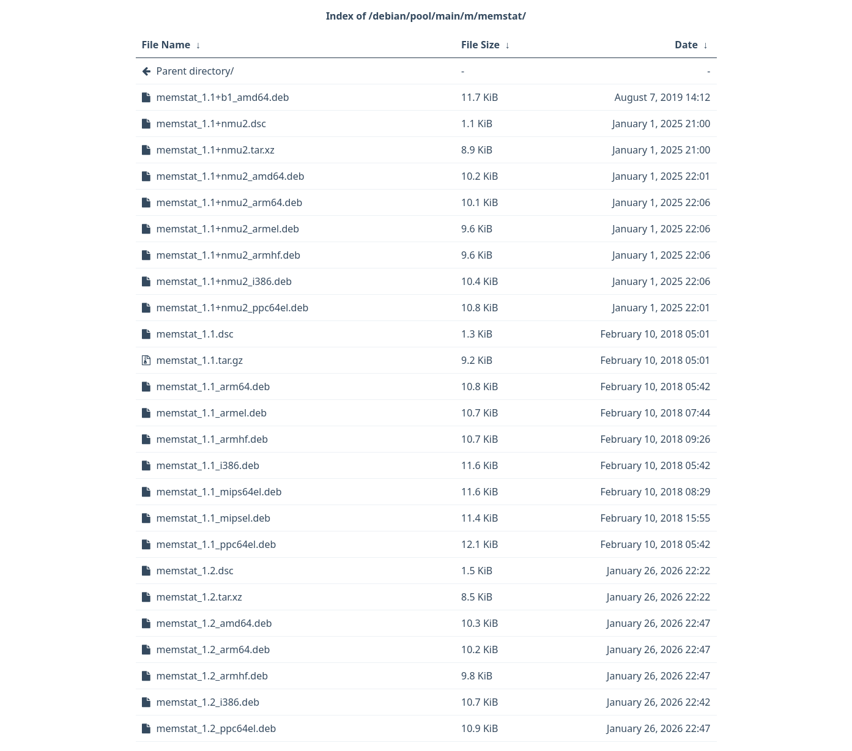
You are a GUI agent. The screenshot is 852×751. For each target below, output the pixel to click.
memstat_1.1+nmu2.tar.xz (216, 150)
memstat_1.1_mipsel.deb (214, 518)
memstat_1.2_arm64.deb (213, 649)
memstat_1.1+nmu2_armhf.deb (229, 255)
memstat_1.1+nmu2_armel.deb (228, 228)
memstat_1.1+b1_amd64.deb (223, 97)
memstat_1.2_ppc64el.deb (216, 728)
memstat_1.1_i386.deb (208, 465)
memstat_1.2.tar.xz (199, 597)
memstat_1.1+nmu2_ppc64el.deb (233, 307)
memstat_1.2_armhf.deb (213, 676)
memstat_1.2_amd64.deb (214, 623)
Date (686, 44)
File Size (480, 44)
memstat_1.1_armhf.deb (213, 439)
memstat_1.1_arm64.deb (213, 386)
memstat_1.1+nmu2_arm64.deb (230, 202)
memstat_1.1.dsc (195, 334)
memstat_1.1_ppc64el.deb (216, 544)
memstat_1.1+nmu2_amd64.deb (231, 176)
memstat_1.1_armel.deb (212, 413)
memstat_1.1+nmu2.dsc (211, 123)
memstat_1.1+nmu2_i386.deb (224, 281)
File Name (166, 44)
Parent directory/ (195, 71)
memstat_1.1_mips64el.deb (219, 491)
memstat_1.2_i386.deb (208, 702)
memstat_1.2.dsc (195, 570)
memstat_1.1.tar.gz (200, 360)
